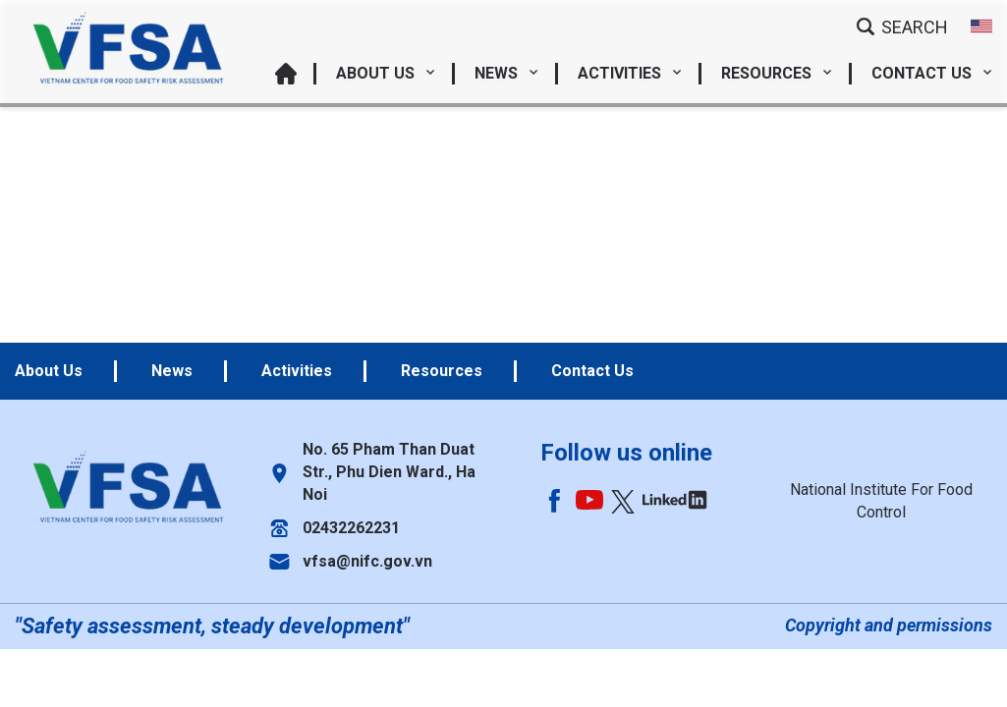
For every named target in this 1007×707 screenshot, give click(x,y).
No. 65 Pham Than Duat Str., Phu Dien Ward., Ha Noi (389, 472)
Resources (776, 73)
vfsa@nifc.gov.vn (367, 561)
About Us (385, 73)
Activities (630, 73)
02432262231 (351, 527)
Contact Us (931, 73)
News (506, 73)
